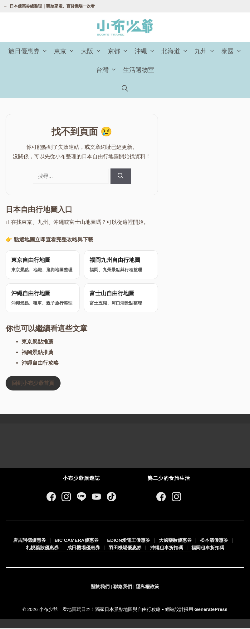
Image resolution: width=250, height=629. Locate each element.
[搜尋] (120, 176)
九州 (206, 51)
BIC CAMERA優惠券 (77, 540)
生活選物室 (138, 69)
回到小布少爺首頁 (33, 384)
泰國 (233, 51)
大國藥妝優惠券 (175, 540)
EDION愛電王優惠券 (128, 540)
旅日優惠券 (29, 51)
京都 (119, 51)
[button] (45, 51)
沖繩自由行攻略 (40, 364)
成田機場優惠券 (83, 548)
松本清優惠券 (214, 540)
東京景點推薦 (37, 342)
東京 (66, 51)
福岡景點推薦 (37, 353)
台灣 (108, 69)
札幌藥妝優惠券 (42, 548)
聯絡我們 (122, 587)
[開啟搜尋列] (125, 88)
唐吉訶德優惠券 (29, 540)
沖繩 (146, 51)
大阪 (93, 51)
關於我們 (100, 587)
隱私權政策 (147, 587)
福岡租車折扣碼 (207, 548)
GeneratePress (211, 609)
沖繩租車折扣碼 (166, 548)
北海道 (176, 51)
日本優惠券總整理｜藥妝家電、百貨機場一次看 (52, 6)
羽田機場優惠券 (125, 548)
